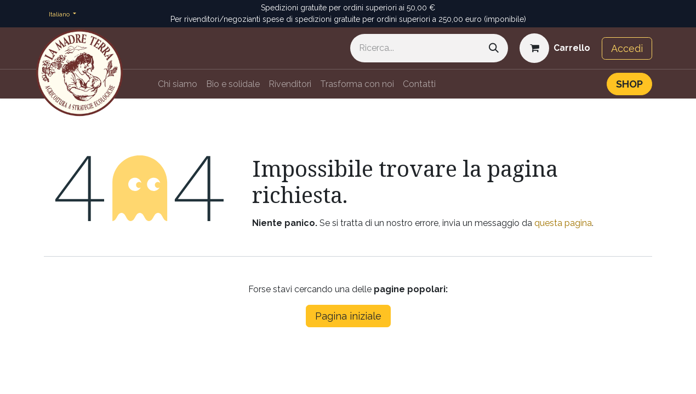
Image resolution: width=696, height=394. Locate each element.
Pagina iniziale (348, 316)
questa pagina (563, 223)
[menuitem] (177, 84)
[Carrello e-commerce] (555, 48)
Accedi (627, 48)
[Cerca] (494, 48)
